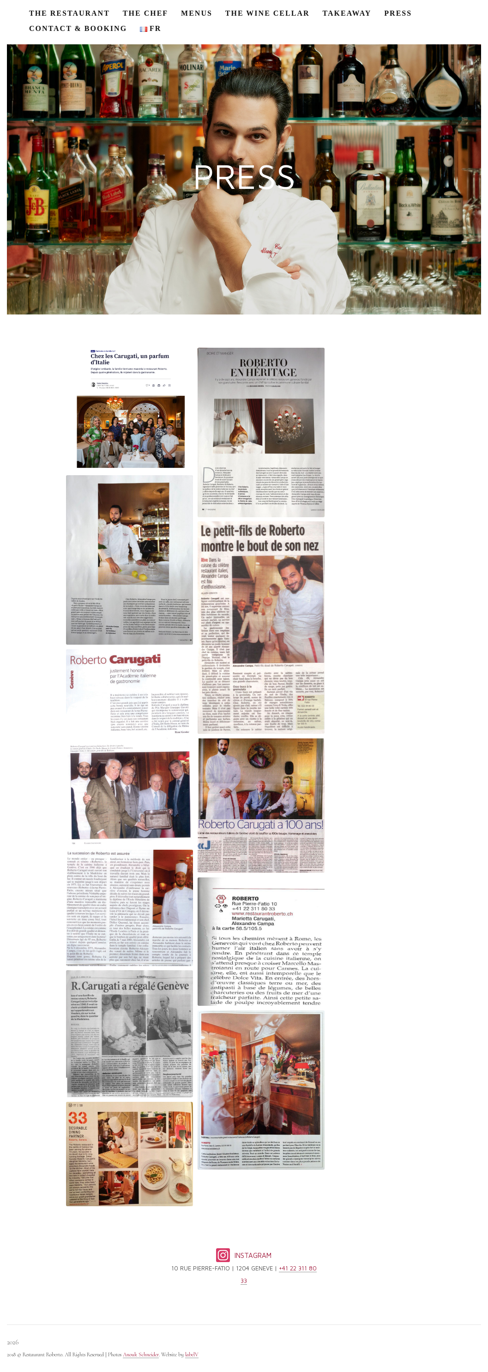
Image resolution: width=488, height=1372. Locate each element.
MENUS (196, 13)
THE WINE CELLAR (267, 13)
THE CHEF (145, 13)
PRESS (398, 13)
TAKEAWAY (347, 13)
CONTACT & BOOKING (78, 28)
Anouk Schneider (141, 1354)
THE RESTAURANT (69, 13)
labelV (192, 1354)
